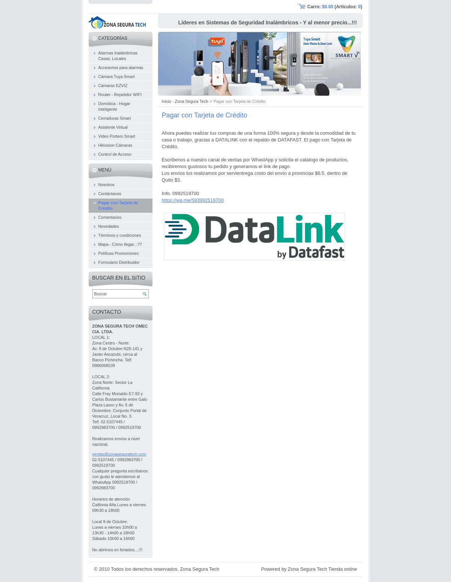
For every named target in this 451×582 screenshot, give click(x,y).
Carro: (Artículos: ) (334, 6)
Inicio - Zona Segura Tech (185, 101)
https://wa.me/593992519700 (193, 200)
